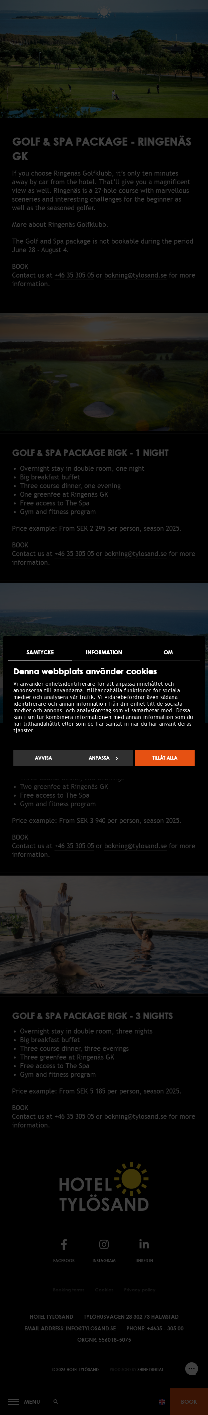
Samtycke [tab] (40, 652)
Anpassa (103, 758)
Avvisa (43, 758)
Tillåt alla (164, 758)
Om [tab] (168, 652)
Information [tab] (104, 652)
